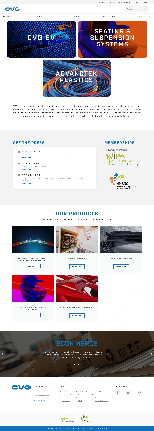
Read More (26, 158)
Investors (102, 2)
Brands (75, 17)
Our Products (67, 395)
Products (42, 17)
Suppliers (147, 2)
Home (64, 391)
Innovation (109, 17)
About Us (7, 17)
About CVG (82, 395)
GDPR (138, 2)
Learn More (33, 266)
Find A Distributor (125, 2)
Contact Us (145, 17)
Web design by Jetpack (98, 428)
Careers (112, 2)
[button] (2, 353)
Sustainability (83, 391)
